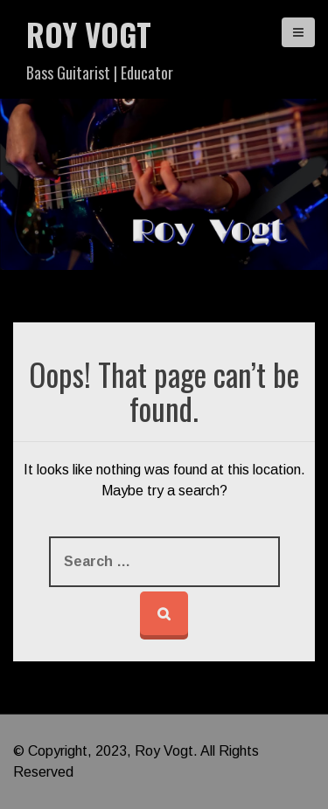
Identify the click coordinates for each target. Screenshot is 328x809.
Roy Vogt (88, 34)
